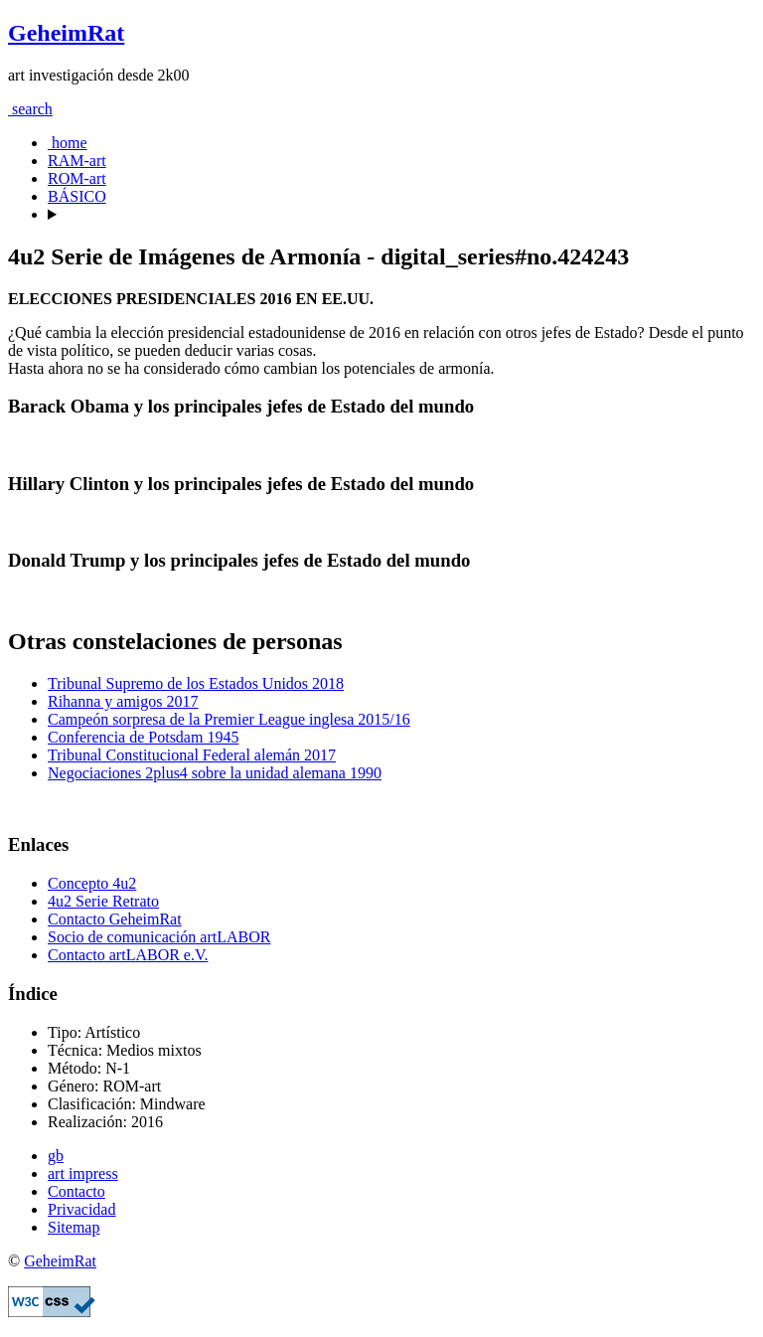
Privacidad (81, 1209)
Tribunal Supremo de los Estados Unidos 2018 (196, 683)
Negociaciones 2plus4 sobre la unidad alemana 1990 (215, 772)
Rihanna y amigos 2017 (123, 701)
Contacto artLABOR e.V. (128, 954)
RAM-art (77, 160)
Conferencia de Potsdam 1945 (143, 737)
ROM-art (77, 178)
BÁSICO (77, 196)
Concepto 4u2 (92, 883)
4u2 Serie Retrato (103, 901)
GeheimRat (66, 33)
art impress (83, 1173)
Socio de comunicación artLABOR (159, 936)
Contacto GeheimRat (115, 919)
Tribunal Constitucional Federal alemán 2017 (192, 755)
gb (56, 1155)
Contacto (76, 1191)
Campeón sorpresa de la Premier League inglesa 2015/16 (229, 719)
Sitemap (73, 1227)
